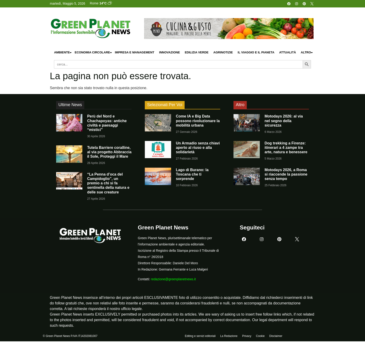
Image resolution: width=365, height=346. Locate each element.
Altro (307, 52)
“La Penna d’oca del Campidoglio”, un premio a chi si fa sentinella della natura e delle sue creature (108, 183)
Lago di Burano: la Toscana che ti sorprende (192, 174)
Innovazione (169, 52)
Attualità (287, 52)
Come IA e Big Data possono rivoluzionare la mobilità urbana (198, 120)
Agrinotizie (223, 52)
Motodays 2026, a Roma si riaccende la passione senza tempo (285, 174)
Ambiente (63, 52)
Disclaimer (275, 336)
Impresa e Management (134, 52)
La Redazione (228, 336)
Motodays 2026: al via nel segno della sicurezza (283, 120)
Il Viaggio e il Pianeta (256, 52)
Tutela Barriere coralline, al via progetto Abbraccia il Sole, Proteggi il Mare (109, 152)
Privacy (246, 336)
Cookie (260, 336)
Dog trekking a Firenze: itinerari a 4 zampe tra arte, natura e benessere (285, 147)
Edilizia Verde (197, 52)
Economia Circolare (93, 52)
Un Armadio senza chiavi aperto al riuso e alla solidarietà (198, 147)
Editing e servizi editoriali (200, 336)
